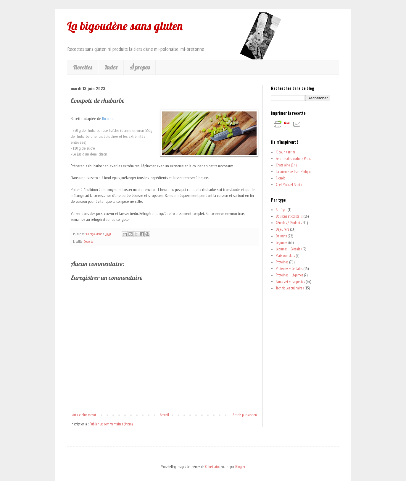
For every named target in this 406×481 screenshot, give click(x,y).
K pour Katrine (286, 152)
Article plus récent (84, 414)
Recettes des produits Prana (294, 158)
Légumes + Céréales (289, 249)
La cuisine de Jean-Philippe (293, 171)
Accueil (164, 414)
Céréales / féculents (289, 222)
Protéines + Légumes (289, 275)
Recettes (82, 67)
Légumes (281, 242)
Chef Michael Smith (289, 184)
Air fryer (281, 209)
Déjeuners (282, 229)
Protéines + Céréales (289, 268)
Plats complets (285, 255)
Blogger (240, 466)
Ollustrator (212, 466)
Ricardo (280, 178)
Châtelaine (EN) (286, 165)
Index (110, 67)
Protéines (282, 262)
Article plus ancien (245, 414)
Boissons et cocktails (289, 216)
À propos (139, 67)
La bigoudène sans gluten (125, 25)
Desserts (88, 241)
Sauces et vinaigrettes (290, 281)
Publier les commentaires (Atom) (111, 424)
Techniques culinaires (290, 288)
